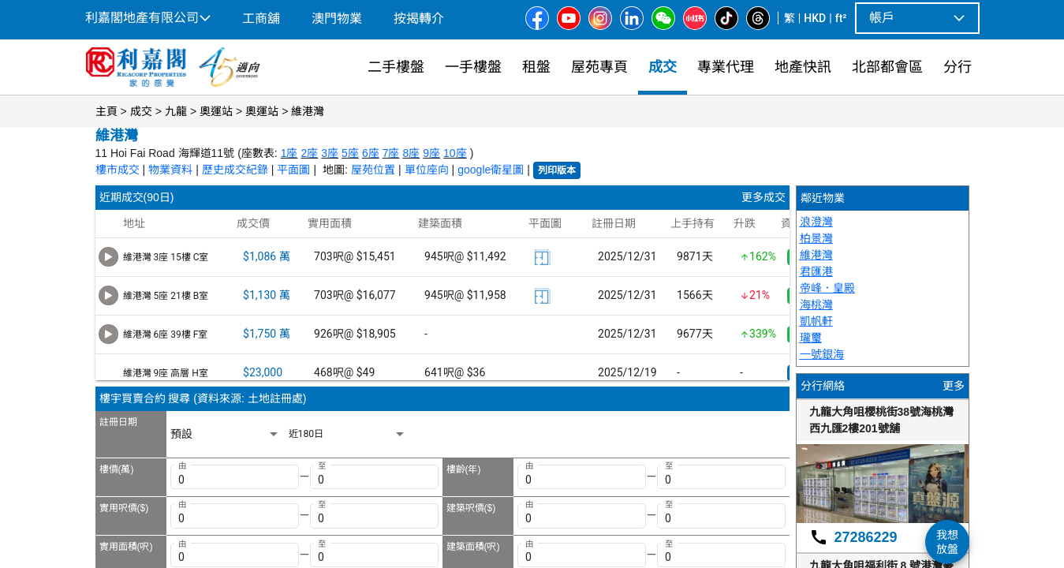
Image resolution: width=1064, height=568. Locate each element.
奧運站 (216, 111)
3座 (329, 153)
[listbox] (225, 434)
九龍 (176, 111)
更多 (954, 385)
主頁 (106, 111)
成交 (141, 111)
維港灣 (307, 111)
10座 (455, 153)
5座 (350, 153)
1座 (289, 153)
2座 (310, 153)
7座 (391, 153)
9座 (431, 153)
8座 (411, 153)
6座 (370, 153)
